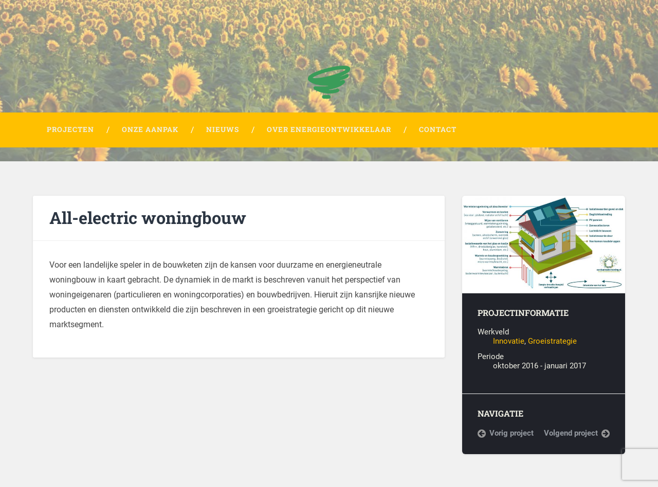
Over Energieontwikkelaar (329, 129)
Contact (437, 129)
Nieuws (222, 129)
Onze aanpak (150, 129)
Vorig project (511, 433)
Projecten (70, 129)
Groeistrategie (552, 341)
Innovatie (508, 341)
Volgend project (571, 433)
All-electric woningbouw (147, 218)
